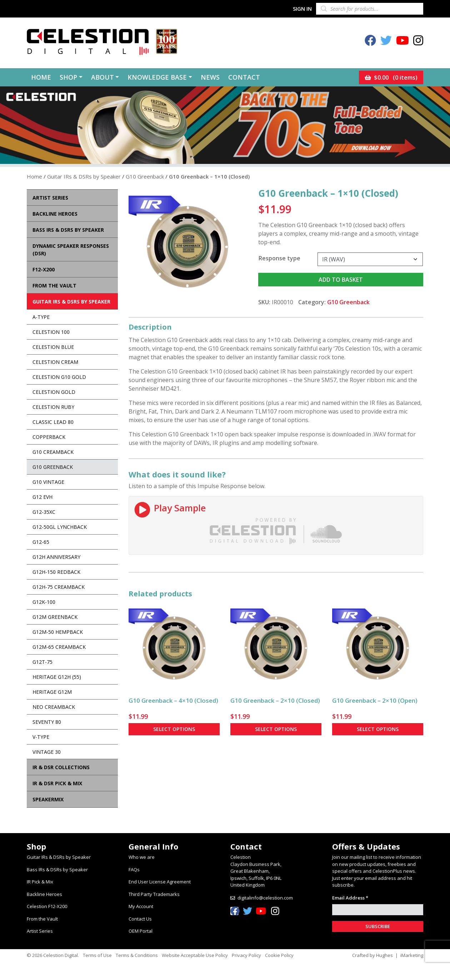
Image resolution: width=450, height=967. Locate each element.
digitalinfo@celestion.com (265, 898)
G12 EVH (42, 496)
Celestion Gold (53, 392)
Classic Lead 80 (53, 422)
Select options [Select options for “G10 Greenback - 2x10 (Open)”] (378, 729)
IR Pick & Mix (40, 881)
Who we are (142, 857)
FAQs (134, 869)
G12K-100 (43, 601)
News (210, 77)
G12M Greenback (55, 616)
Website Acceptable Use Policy (195, 955)
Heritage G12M (52, 691)
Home (41, 77)
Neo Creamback (53, 706)
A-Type (41, 317)
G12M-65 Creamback (59, 646)
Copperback (48, 437)
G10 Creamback (53, 452)
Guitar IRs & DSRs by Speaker (84, 176)
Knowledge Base (157, 77)
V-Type (40, 736)
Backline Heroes (44, 894)
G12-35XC (43, 511)
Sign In (302, 8)
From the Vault (42, 919)
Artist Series (40, 931)
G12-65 (40, 541)
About (102, 77)
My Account (141, 906)
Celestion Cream (55, 362)
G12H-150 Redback (56, 571)
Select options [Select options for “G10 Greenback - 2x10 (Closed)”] (276, 729)
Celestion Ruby (53, 407)
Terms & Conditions (137, 955)
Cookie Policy (279, 955)
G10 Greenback (145, 176)
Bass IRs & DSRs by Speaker (57, 869)
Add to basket (341, 280)
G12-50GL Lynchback (59, 526)
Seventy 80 (46, 721)
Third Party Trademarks (154, 894)
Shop (68, 77)
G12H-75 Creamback (58, 586)
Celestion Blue (53, 347)
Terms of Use (97, 955)
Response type (279, 258)
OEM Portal (140, 931)
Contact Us (140, 919)
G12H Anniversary (56, 556)
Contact (244, 77)
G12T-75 (42, 661)
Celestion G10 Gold (59, 377)
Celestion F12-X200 (47, 906)
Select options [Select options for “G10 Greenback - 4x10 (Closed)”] (174, 729)
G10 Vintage (48, 482)
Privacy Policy (246, 955)
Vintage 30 (46, 751)
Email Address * (350, 898)
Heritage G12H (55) (56, 676)
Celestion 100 (51, 332)
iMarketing (411, 955)
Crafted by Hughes (372, 955)
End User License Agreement (160, 881)
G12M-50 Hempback (57, 631)
